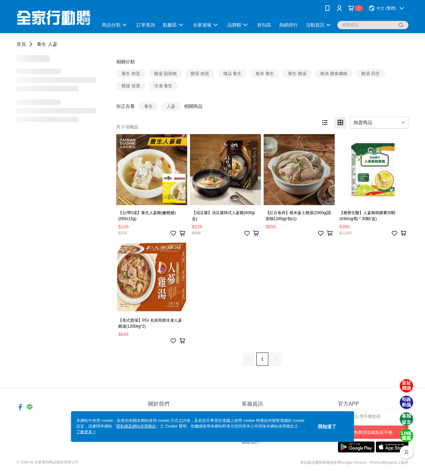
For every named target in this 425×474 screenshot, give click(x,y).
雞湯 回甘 (370, 73)
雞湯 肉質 (200, 73)
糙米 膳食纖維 (334, 73)
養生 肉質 (131, 73)
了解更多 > (86, 432)
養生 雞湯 (297, 73)
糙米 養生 (265, 73)
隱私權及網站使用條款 (136, 426)
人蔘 (52, 44)
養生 (41, 44)
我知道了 (327, 426)
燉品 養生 (232, 73)
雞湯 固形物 (165, 73)
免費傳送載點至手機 (373, 432)
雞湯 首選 (131, 85)
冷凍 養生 (163, 85)
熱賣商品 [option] (363, 122)
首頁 (21, 44)
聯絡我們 (250, 442)
